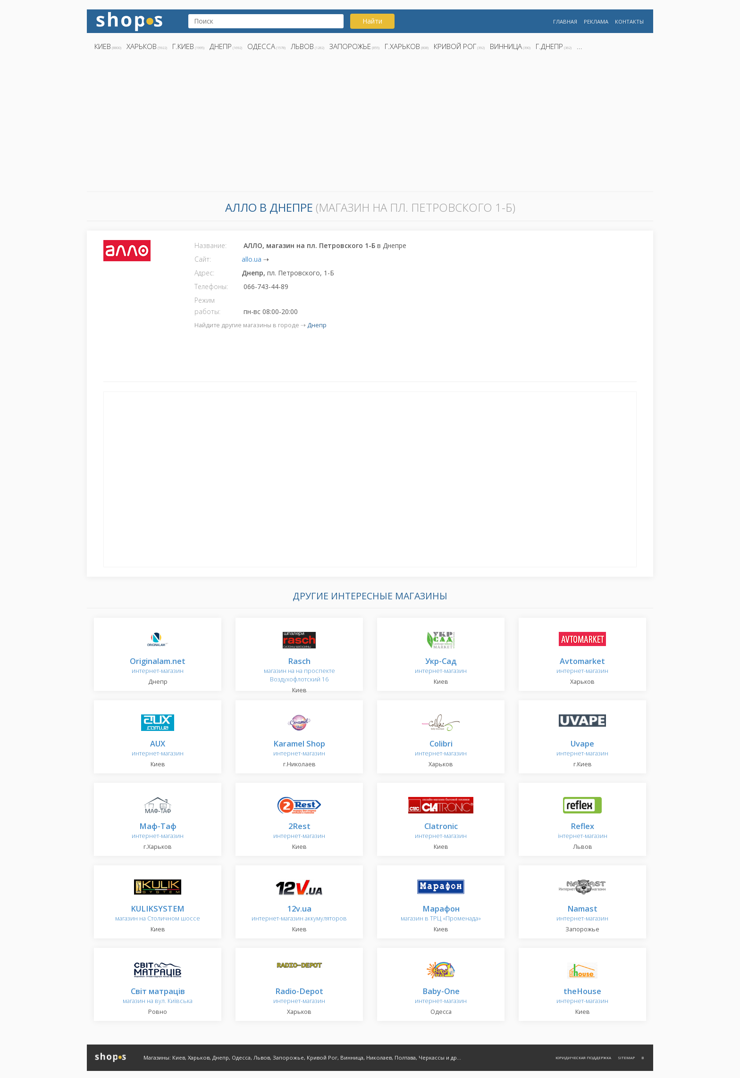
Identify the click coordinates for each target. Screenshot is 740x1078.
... (579, 46)
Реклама (596, 21)
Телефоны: (211, 286)
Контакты (629, 21)
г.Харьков (402, 46)
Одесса (261, 46)
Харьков (141, 46)
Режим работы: (207, 306)
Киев (102, 46)
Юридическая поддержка (583, 1057)
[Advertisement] (370, 124)
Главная (565, 21)
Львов (302, 46)
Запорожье (350, 46)
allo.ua (251, 259)
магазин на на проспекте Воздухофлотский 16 (299, 670)
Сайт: (202, 259)
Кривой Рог (455, 46)
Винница (506, 46)
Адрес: (204, 272)
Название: (210, 245)
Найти (372, 21)
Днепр (221, 46)
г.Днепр (549, 46)
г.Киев (183, 46)
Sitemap (626, 1057)
